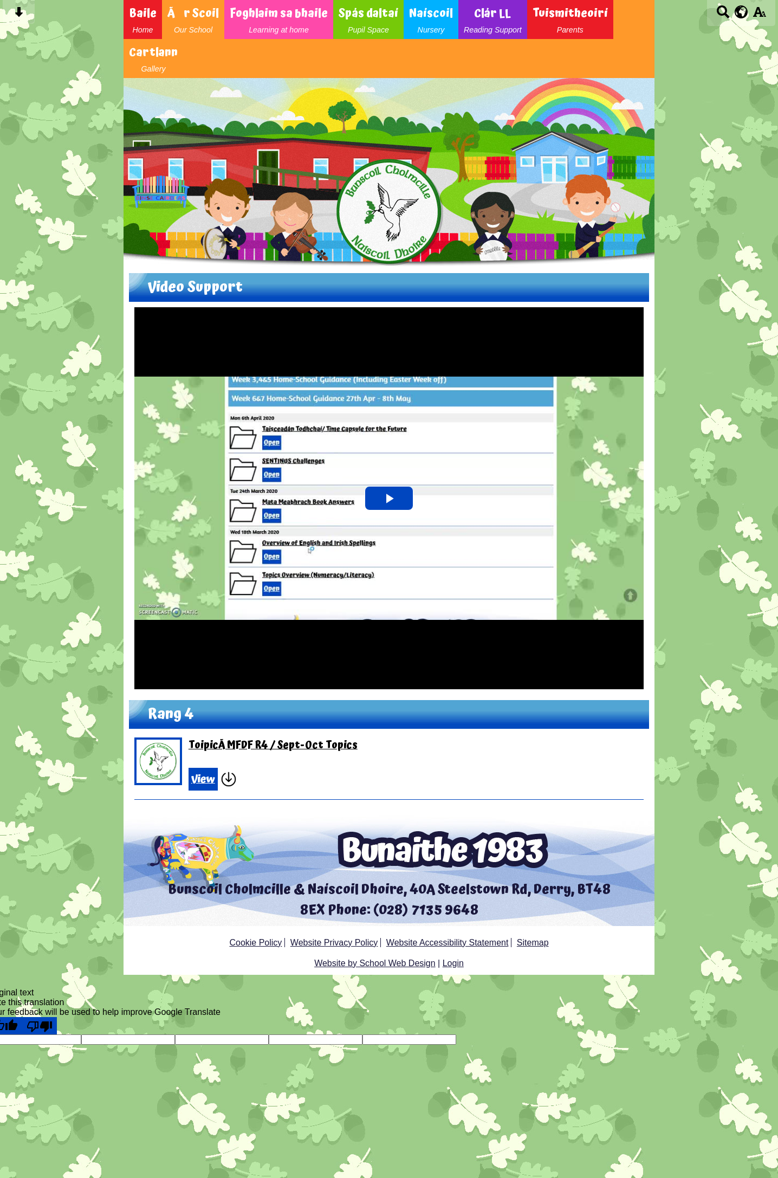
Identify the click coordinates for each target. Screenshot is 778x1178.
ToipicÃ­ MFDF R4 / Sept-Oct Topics (273, 745)
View (203, 779)
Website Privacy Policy (334, 942)
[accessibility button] (759, 15)
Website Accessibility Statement (447, 942)
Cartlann (153, 58)
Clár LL (493, 19)
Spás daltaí (368, 19)
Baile (143, 19)
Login (453, 963)
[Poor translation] (39, 1025)
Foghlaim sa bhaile (279, 19)
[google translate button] (741, 11)
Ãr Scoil (193, 19)
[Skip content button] (19, 15)
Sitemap (533, 942)
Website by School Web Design (375, 963)
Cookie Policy (255, 942)
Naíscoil (431, 19)
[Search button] (723, 15)
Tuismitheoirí (570, 19)
